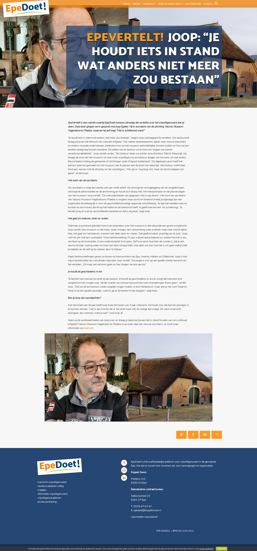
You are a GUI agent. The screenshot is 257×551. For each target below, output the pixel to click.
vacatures (148, 4)
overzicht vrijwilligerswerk (52, 482)
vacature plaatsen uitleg (50, 486)
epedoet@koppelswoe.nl (147, 510)
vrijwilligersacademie (49, 498)
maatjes (42, 490)
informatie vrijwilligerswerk (53, 494)
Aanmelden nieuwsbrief (144, 517)
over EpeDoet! (193, 4)
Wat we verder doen (169, 4)
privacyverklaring (47, 502)
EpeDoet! (88, 328)
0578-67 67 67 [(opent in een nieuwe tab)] (143, 506)
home (126, 4)
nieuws (136, 4)
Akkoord (221, 548)
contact (208, 4)
